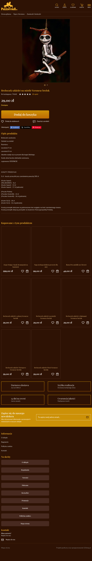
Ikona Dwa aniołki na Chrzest (76, 265)
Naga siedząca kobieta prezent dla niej (46, 266)
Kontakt (4, 451)
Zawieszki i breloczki (34, 14)
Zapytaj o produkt (43, 121)
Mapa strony (25, 523)
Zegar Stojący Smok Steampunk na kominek (16, 266)
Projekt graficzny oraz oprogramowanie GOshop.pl (73, 548)
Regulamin (4, 442)
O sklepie (4, 438)
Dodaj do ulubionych (12, 121)
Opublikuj (27, 127)
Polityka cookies (6, 446)
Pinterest (37, 127)
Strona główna (6, 14)
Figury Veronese (19, 14)
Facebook (16, 127)
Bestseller (25, 493)
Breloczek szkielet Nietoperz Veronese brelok (16, 369)
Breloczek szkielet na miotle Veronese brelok (46, 317)
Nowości (25, 478)
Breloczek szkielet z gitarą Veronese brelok (15, 317)
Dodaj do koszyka (25, 114)
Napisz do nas (10, 539)
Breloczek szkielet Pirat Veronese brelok (46, 369)
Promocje (25, 500)
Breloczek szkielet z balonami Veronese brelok (76, 317)
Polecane (25, 485)
